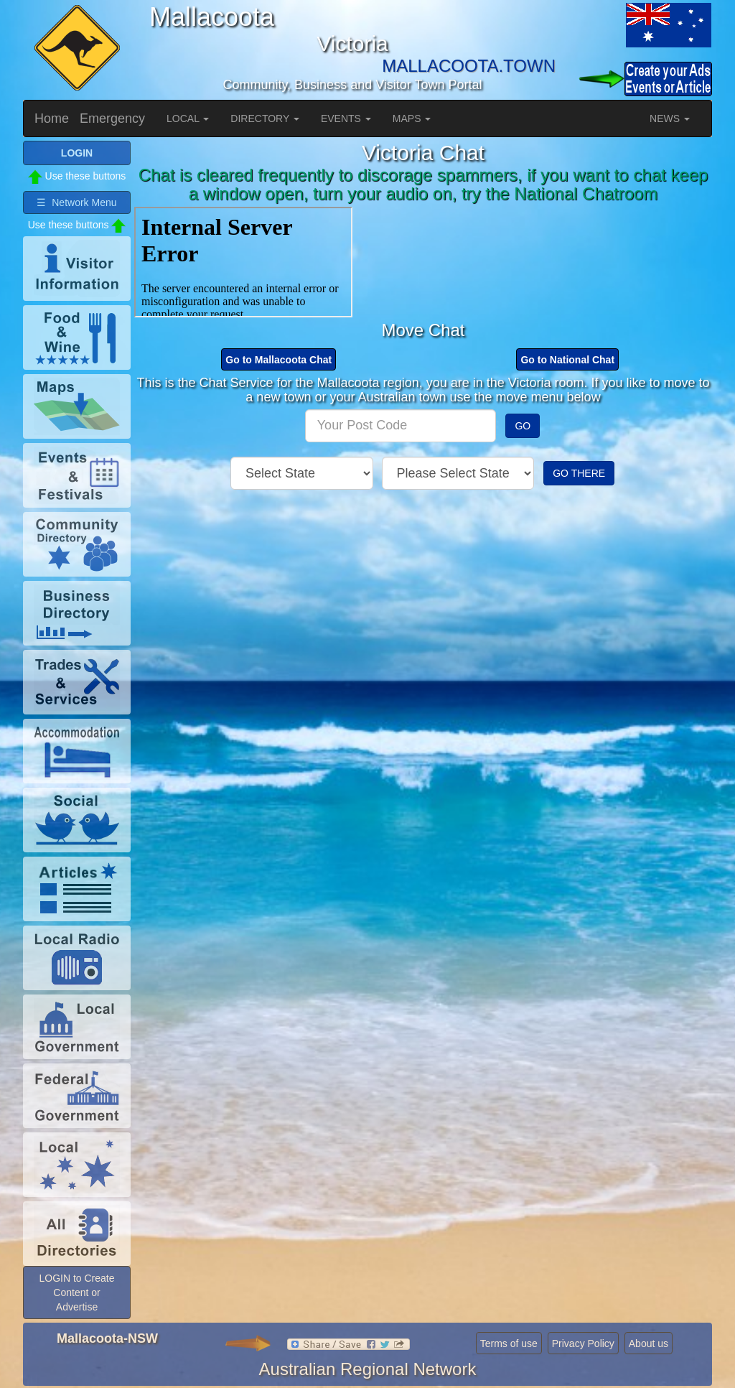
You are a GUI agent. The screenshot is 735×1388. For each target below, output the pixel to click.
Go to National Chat (567, 359)
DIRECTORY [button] (264, 118)
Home (51, 118)
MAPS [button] (412, 118)
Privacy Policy (583, 1343)
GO (522, 426)
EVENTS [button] (346, 118)
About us (648, 1343)
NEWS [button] (670, 118)
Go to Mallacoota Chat (278, 359)
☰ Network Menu (76, 202)
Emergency (112, 118)
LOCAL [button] (188, 118)
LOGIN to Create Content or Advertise (76, 1292)
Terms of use (509, 1343)
